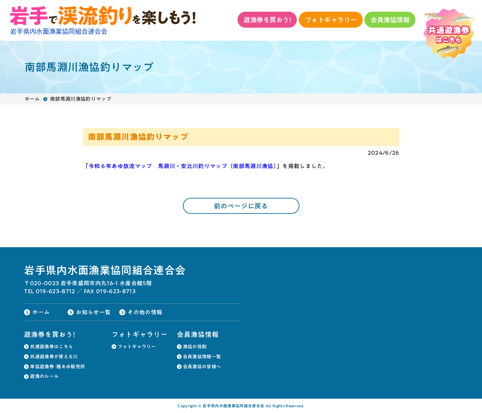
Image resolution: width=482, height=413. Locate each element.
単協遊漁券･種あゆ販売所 (57, 366)
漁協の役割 (195, 346)
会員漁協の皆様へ (202, 366)
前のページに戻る (241, 205)
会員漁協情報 (389, 19)
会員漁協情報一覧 (202, 356)
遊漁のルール (44, 376)
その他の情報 (145, 312)
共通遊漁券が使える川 (54, 356)
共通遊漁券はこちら (51, 346)
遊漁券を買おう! (267, 19)
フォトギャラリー (331, 19)
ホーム (32, 98)
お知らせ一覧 (93, 312)
